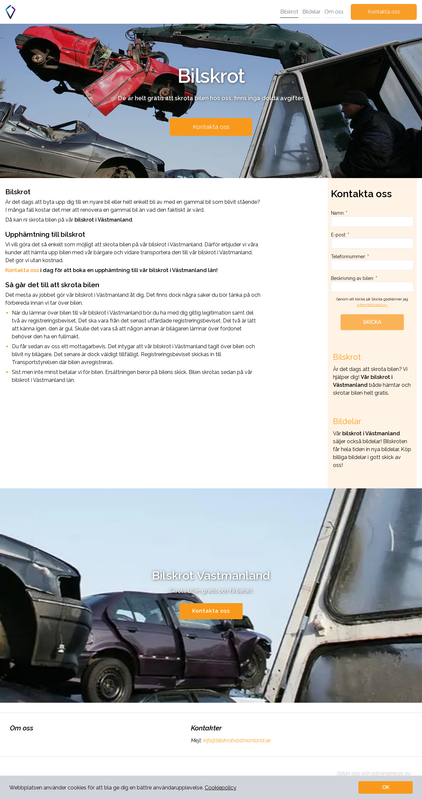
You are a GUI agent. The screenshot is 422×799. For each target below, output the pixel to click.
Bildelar (311, 12)
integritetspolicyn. (372, 305)
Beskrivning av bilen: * (372, 284)
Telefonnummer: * (372, 262)
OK (385, 787)
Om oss (334, 12)
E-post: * (372, 240)
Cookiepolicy (220, 787)
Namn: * (372, 218)
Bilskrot (289, 12)
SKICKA (372, 322)
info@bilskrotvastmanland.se (236, 740)
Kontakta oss (384, 12)
